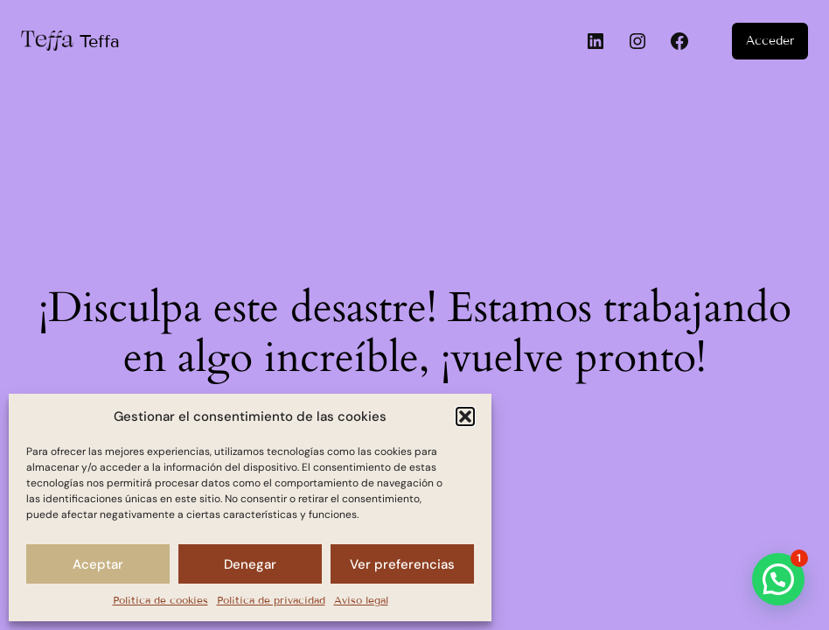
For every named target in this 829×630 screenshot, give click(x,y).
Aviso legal (361, 599)
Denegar (250, 564)
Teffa (100, 41)
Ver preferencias (402, 564)
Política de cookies (160, 599)
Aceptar (98, 564)
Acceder (770, 40)
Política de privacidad (271, 599)
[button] (465, 416)
